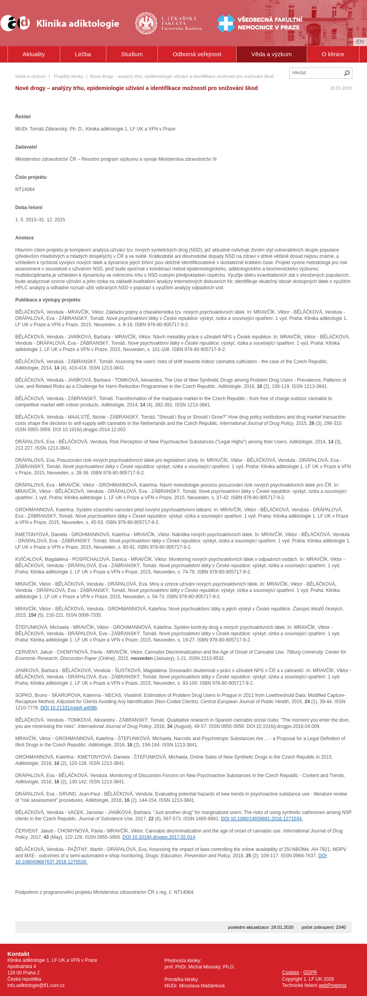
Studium (132, 54)
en (360, 42)
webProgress (333, 985)
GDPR (310, 972)
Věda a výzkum (271, 54)
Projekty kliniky (68, 76)
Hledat (347, 73)
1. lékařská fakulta (169, 23)
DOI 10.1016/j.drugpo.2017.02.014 (158, 837)
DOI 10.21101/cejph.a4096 (69, 708)
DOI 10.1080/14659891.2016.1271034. (262, 818)
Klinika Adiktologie (65, 23)
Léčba (83, 54)
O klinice (333, 54)
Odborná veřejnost (197, 54)
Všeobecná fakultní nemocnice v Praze (234, 23)
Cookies (290, 972)
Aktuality (33, 54)
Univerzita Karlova (181, 35)
